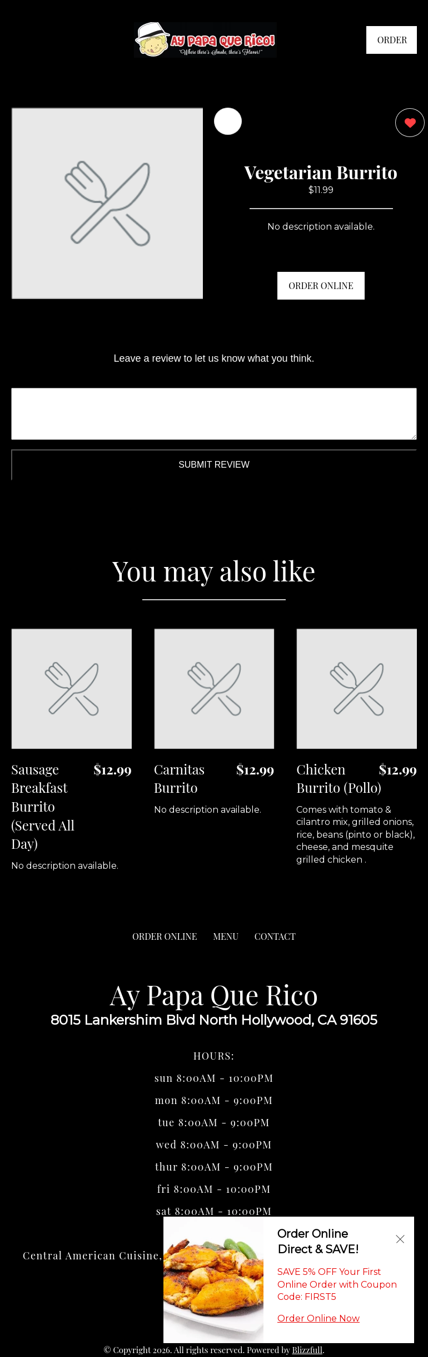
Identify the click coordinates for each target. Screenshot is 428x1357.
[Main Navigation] (19, 40)
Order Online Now (318, 1318)
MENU (225, 936)
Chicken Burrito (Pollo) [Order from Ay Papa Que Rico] (338, 778)
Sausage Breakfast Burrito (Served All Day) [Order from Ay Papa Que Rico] (42, 806)
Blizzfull (307, 1349)
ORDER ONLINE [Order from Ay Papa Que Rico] (164, 936)
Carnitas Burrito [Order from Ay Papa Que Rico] (179, 778)
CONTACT (275, 936)
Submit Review (214, 464)
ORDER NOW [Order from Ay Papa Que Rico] (392, 44)
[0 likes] (407, 124)
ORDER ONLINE (320, 285)
